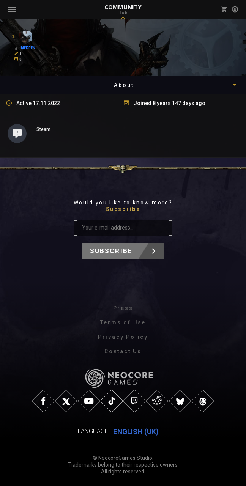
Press (123, 308)
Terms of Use (123, 322)
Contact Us (123, 351)
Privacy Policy (123, 337)
